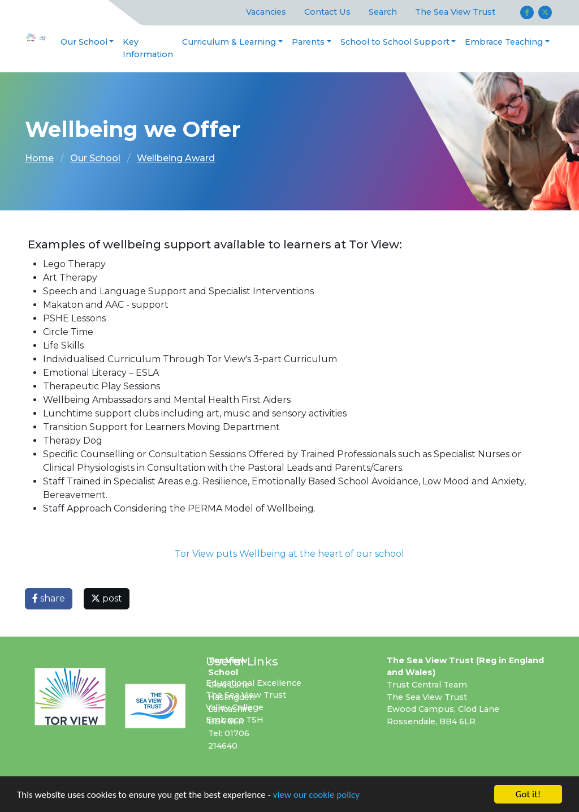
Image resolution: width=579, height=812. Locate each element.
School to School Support (395, 42)
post (106, 598)
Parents (308, 42)
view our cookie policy (316, 795)
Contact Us (327, 12)
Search (383, 12)
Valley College (234, 707)
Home (39, 158)
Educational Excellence (253, 683)
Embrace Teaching (504, 42)
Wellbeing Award (176, 158)
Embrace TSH (234, 720)
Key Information (148, 48)
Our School (84, 42)
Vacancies (266, 12)
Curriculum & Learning (229, 42)
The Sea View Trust (455, 12)
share (48, 598)
